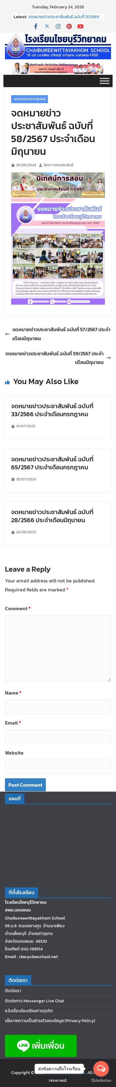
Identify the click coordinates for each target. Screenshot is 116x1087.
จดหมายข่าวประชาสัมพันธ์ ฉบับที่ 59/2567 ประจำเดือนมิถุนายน (58, 358)
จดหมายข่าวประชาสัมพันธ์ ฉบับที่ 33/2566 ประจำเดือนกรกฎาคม (52, 410)
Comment (18, 608)
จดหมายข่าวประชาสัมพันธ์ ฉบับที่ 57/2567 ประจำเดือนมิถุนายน (57, 334)
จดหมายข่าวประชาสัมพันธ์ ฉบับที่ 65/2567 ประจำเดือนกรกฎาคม (52, 463)
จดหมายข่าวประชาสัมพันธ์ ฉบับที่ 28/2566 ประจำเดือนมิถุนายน (52, 516)
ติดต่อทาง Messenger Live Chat (34, 1001)
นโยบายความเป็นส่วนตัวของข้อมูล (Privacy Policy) (50, 1020)
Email (13, 722)
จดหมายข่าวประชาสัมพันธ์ (29, 99)
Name (13, 692)
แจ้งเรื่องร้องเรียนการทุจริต (29, 1011)
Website (14, 752)
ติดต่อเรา (13, 991)
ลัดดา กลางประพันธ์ (58, 165)
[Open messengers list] (101, 1068)
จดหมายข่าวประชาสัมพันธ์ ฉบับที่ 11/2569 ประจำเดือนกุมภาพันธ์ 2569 (63, 20)
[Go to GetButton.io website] (101, 1081)
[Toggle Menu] (105, 81)
